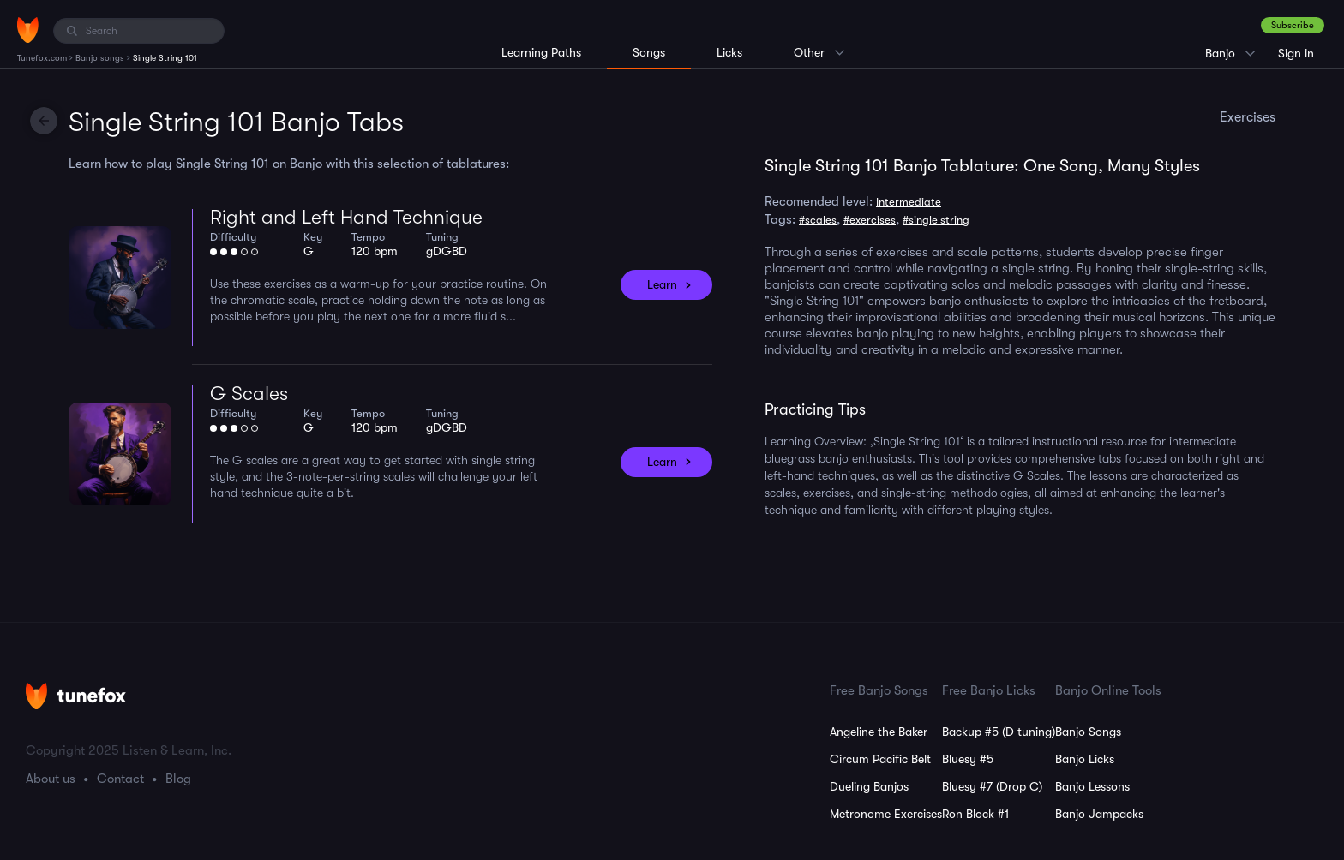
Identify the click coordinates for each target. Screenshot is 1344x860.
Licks (729, 52)
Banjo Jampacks (1099, 814)
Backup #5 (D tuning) (998, 731)
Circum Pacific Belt (880, 759)
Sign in (1296, 53)
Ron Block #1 (975, 814)
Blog (178, 778)
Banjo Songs (1088, 731)
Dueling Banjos (869, 786)
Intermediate (908, 201)
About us (50, 778)
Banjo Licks (1084, 759)
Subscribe (1292, 25)
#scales (818, 219)
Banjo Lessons (1092, 786)
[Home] (28, 30)
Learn (662, 284)
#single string (936, 219)
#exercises (869, 219)
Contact (120, 778)
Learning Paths (541, 52)
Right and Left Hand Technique (346, 217)
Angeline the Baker (878, 731)
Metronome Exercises (886, 814)
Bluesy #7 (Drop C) (992, 786)
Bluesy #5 (967, 759)
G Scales (249, 393)
